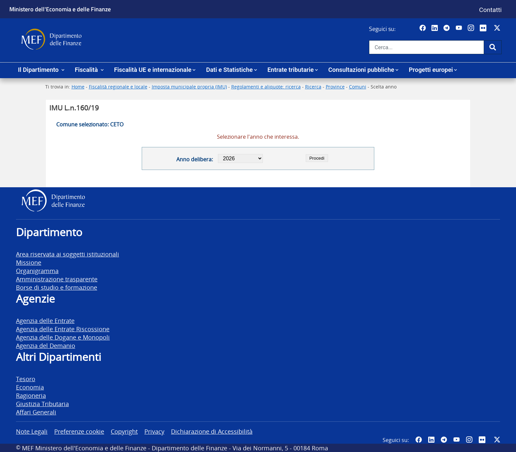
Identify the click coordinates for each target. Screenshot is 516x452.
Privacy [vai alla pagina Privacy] (154, 431)
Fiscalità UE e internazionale (153, 69)
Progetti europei (431, 69)
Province (335, 86)
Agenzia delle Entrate (45, 320)
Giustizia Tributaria (42, 403)
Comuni (357, 86)
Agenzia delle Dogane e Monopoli (63, 337)
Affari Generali (36, 412)
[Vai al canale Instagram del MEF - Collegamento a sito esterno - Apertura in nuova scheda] (471, 28)
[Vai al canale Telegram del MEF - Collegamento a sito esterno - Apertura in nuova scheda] (447, 28)
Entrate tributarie (290, 69)
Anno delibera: (194, 159)
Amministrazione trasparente (56, 279)
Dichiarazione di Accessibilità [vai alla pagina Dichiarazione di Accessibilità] (212, 431)
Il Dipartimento (39, 69)
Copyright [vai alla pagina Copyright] (124, 431)
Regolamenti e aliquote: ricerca (266, 86)
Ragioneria (31, 395)
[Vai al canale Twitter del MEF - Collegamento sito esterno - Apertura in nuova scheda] (498, 28)
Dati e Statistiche (229, 69)
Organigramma (37, 270)
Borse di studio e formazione (56, 287)
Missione (28, 262)
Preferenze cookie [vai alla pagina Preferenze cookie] (79, 431)
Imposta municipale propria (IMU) (189, 86)
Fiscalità (87, 69)
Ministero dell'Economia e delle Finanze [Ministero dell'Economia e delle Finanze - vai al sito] (60, 9)
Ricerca (313, 86)
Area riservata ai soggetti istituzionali (67, 254)
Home (78, 86)
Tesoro (25, 379)
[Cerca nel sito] (426, 47)
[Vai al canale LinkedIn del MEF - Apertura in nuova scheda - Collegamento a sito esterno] (435, 28)
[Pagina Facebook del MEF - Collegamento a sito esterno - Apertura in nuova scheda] (423, 28)
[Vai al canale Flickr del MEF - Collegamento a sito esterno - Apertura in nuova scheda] (485, 28)
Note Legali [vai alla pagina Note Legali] (32, 431)
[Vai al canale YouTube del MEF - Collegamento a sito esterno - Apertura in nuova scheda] (459, 28)
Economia (30, 387)
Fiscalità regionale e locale (118, 86)
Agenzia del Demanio (45, 345)
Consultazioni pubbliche (361, 69)
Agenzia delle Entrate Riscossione (62, 329)
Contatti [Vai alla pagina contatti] (490, 10)
